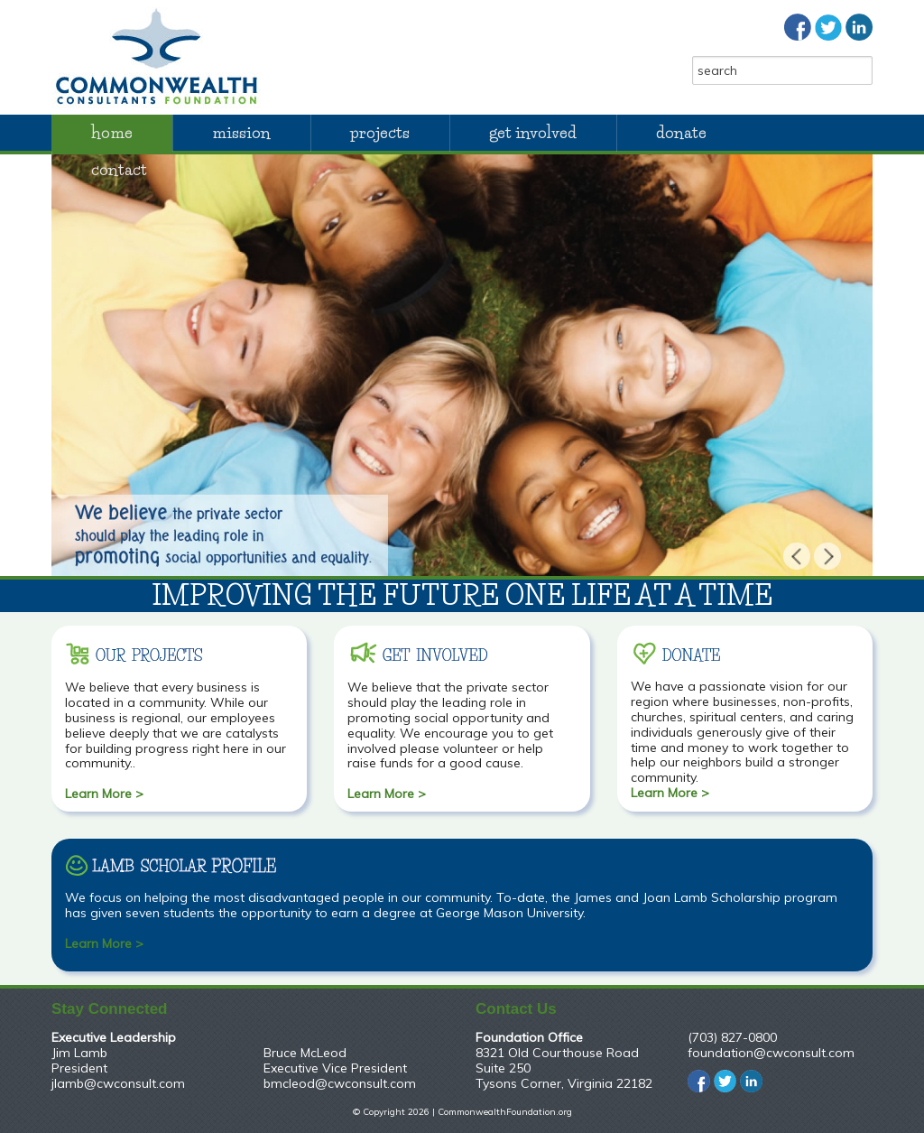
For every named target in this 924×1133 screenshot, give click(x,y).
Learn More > (104, 793)
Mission (241, 133)
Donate (681, 133)
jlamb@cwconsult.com (118, 1083)
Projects (380, 133)
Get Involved (533, 133)
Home (112, 133)
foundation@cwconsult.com (771, 1053)
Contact (119, 170)
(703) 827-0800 (732, 1037)
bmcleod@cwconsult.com (339, 1083)
